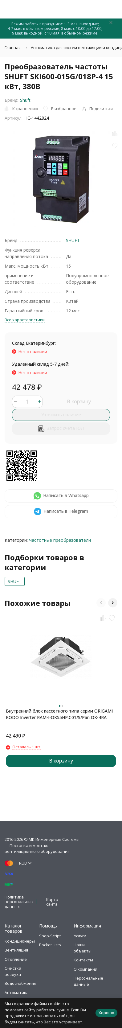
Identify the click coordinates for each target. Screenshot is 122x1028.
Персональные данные (88, 981)
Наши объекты (83, 948)
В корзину (79, 401)
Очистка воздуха (13, 971)
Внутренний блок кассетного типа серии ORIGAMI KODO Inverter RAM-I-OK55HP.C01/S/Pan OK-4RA (59, 714)
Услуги (80, 936)
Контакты (83, 960)
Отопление (16, 959)
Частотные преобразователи (60, 540)
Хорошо (106, 1012)
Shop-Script (50, 936)
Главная (13, 47)
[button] (101, 602)
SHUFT (73, 240)
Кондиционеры (20, 941)
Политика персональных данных (19, 901)
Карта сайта (52, 902)
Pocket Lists (50, 945)
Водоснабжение (20, 983)
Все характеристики (25, 320)
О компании (85, 969)
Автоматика (17, 992)
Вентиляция (16, 950)
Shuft (25, 100)
